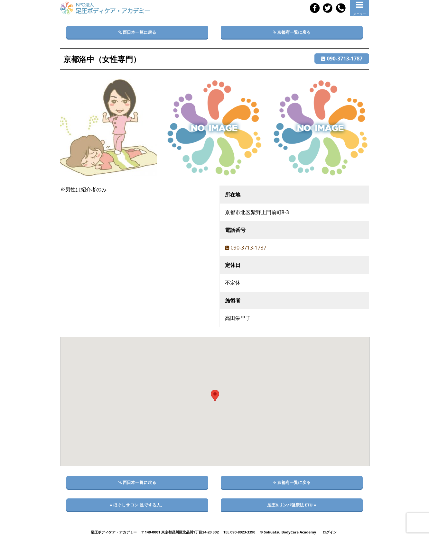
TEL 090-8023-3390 (239, 532)
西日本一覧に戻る (137, 32)
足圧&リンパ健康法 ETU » (291, 505)
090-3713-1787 (341, 58)
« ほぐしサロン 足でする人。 (137, 505)
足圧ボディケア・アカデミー (114, 532)
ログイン (329, 532)
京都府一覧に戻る (292, 32)
